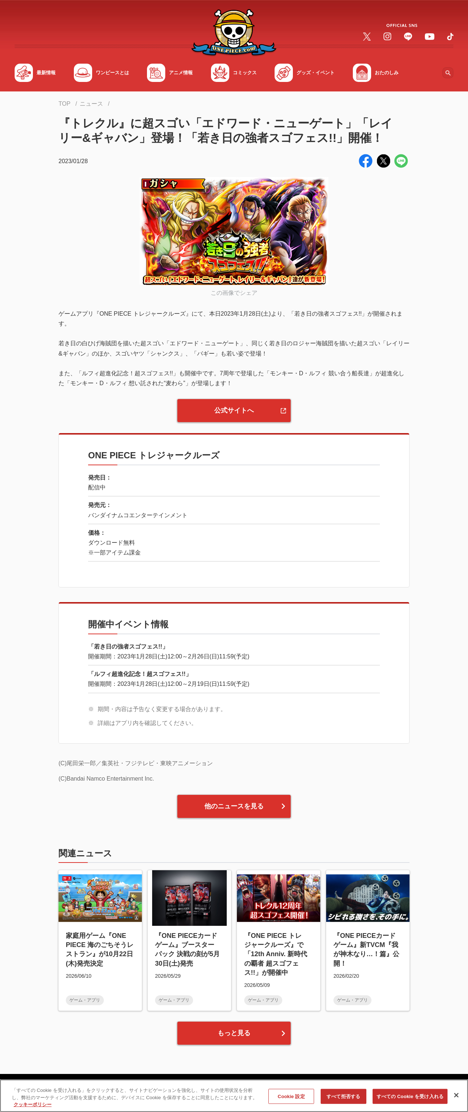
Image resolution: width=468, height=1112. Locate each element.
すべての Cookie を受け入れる (410, 1099)
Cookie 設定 (291, 1099)
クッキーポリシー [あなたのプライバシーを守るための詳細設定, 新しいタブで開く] (33, 1107)
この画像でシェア (234, 293)
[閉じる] (456, 1098)
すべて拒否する (343, 1099)
